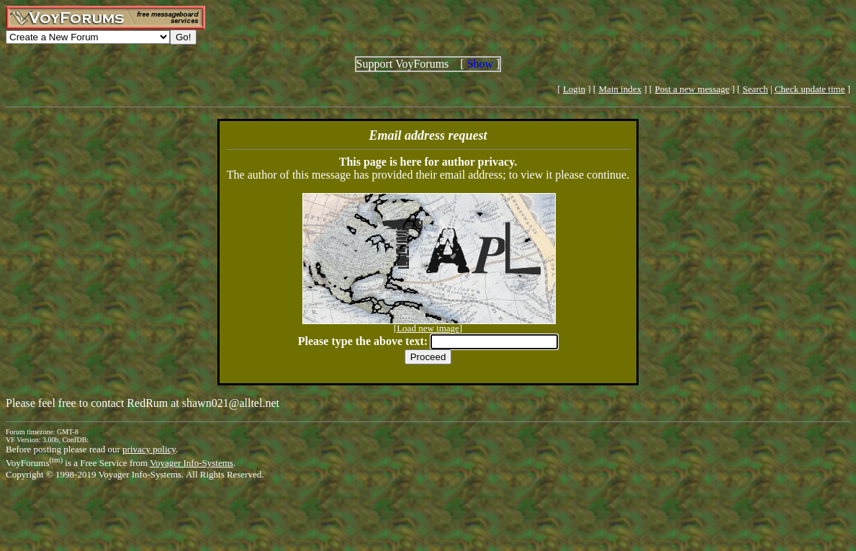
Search (754, 89)
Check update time (809, 89)
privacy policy (149, 449)
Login (574, 89)
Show (480, 64)
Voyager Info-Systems (191, 462)
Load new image (428, 328)
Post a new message (691, 89)
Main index (619, 89)
